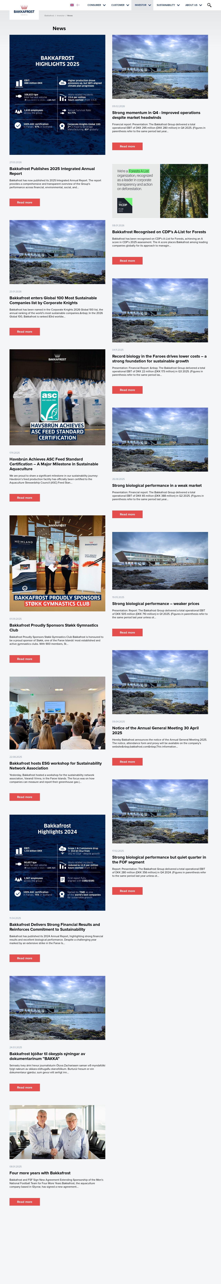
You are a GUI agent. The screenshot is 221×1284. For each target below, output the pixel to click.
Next (121, 1213)
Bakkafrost (49, 15)
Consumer (94, 5)
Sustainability (166, 5)
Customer (117, 5)
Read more (24, 202)
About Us (191, 5)
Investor (140, 5)
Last (129, 1213)
